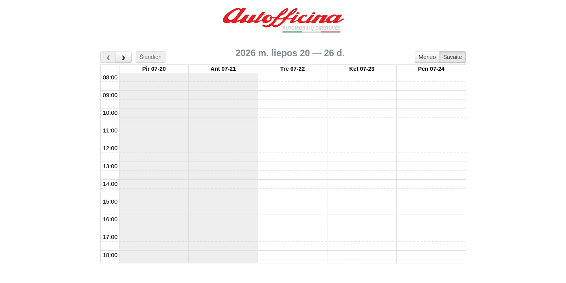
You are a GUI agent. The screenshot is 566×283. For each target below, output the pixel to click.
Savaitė (452, 57)
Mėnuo (427, 57)
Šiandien (151, 57)
